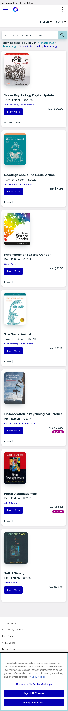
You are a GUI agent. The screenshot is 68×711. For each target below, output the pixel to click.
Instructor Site (9, 3)
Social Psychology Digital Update (29, 95)
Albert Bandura (11, 503)
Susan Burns (10, 264)
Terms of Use (8, 649)
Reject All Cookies (34, 693)
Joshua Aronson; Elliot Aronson (18, 184)
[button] (63, 9)
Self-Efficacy (14, 573)
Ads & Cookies (9, 642)
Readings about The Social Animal (29, 175)
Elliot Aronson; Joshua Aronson (18, 343)
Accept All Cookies (34, 702)
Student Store (26, 3)
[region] (34, 681)
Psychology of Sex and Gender (27, 255)
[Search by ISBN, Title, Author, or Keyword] (30, 35)
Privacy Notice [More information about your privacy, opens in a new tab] (37, 677)
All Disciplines (45, 42)
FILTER (46, 21)
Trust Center (8, 636)
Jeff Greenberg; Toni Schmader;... (20, 104)
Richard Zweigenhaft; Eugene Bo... (20, 423)
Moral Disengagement (20, 494)
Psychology (10, 46)
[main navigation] (5, 9)
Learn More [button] (13, 111)
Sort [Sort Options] (61, 21)
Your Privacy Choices (12, 629)
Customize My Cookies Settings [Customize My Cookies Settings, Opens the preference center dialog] (34, 684)
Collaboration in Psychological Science (33, 414)
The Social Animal (17, 334)
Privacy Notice (9, 623)
